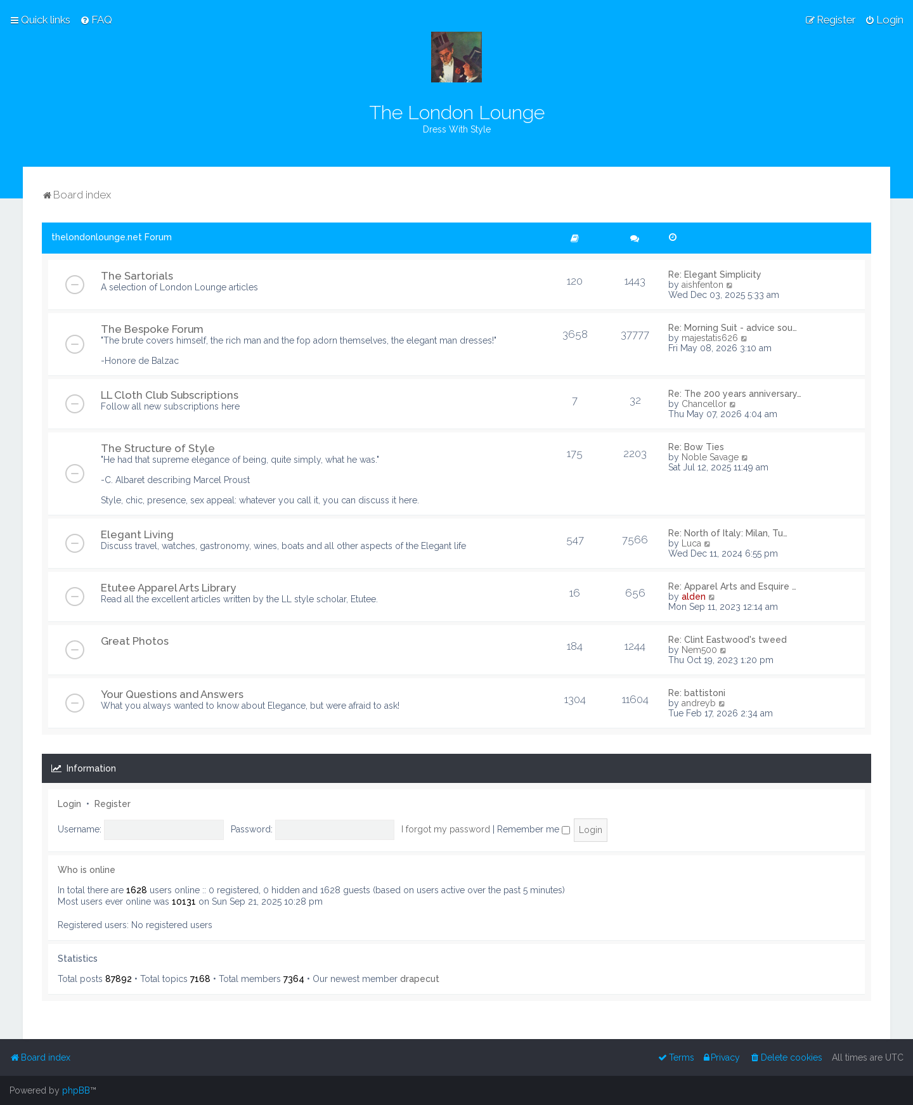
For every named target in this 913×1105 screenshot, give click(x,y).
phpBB (76, 1090)
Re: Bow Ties (696, 447)
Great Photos (135, 641)
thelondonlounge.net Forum (111, 237)
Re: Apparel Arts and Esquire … (732, 586)
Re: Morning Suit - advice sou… (732, 328)
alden (694, 596)
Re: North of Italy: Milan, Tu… (727, 533)
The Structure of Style (158, 448)
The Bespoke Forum (152, 329)
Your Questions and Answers (172, 694)
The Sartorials (137, 275)
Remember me (533, 829)
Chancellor (704, 404)
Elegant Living (137, 534)
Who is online (86, 870)
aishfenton (702, 285)
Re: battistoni (696, 693)
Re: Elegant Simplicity (714, 274)
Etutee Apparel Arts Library (168, 587)
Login (69, 804)
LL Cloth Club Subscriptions (169, 395)
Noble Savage (710, 457)
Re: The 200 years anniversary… (734, 394)
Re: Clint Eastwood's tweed (727, 640)
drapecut (419, 979)
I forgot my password (445, 829)
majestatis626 (710, 338)
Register (112, 804)
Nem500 (699, 650)
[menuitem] (96, 20)
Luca (691, 543)
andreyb (699, 703)
